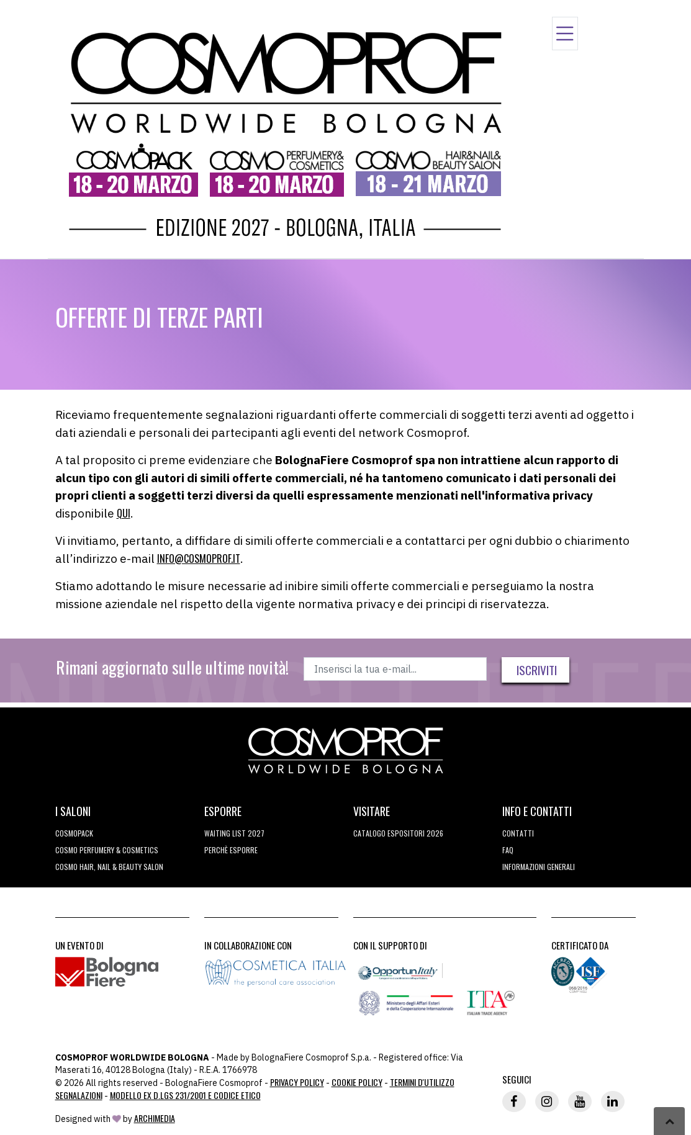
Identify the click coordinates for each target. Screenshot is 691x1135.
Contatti (518, 833)
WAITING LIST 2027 (234, 833)
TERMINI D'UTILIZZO (422, 1081)
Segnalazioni (78, 1094)
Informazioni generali (538, 866)
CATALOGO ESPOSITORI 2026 (398, 833)
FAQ (507, 850)
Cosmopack (74, 833)
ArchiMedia (154, 1117)
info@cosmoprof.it (198, 558)
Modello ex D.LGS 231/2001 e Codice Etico (185, 1094)
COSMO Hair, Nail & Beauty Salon (109, 866)
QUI (123, 513)
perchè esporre (231, 850)
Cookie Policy (357, 1081)
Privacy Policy (297, 1081)
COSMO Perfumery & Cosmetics (106, 850)
